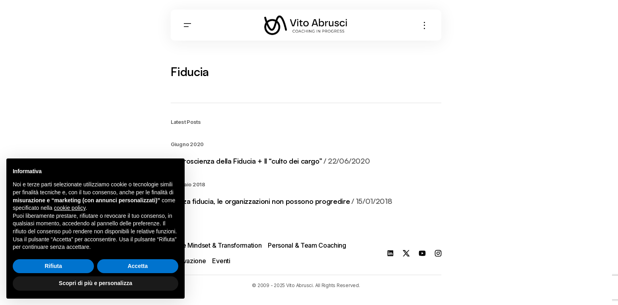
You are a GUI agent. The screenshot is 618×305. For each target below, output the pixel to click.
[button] (187, 25)
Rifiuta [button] (53, 266)
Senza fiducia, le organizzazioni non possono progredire (281, 201)
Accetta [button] (138, 266)
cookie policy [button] (70, 208)
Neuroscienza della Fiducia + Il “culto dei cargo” (270, 161)
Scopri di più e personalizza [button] (95, 283)
